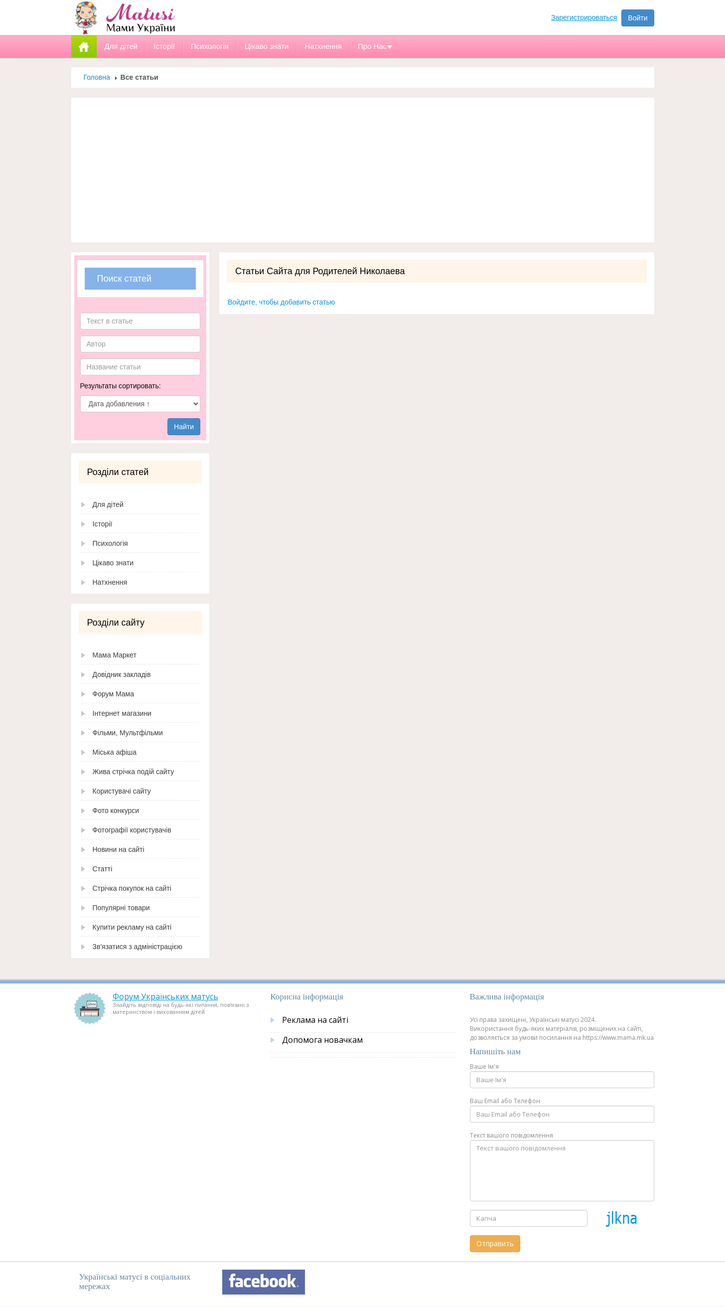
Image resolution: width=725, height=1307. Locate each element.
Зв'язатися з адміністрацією (137, 947)
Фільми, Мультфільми (128, 733)
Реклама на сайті (315, 1019)
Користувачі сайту (122, 791)
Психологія (110, 543)
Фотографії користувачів (132, 830)
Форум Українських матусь (165, 996)
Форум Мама (113, 694)
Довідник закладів (122, 674)
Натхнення (110, 582)
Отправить (495, 1243)
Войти (637, 18)
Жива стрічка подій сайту (133, 772)
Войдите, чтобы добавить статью (281, 302)
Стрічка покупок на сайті (132, 888)
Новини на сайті (119, 849)
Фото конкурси (116, 811)
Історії (103, 524)
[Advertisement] (362, 170)
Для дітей (108, 504)
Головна (97, 77)
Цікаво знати (113, 563)
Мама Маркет (115, 655)
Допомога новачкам (322, 1039)
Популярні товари (121, 908)
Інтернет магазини (122, 713)
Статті (103, 869)
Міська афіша (115, 752)
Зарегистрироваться (584, 17)
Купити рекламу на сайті (132, 927)
